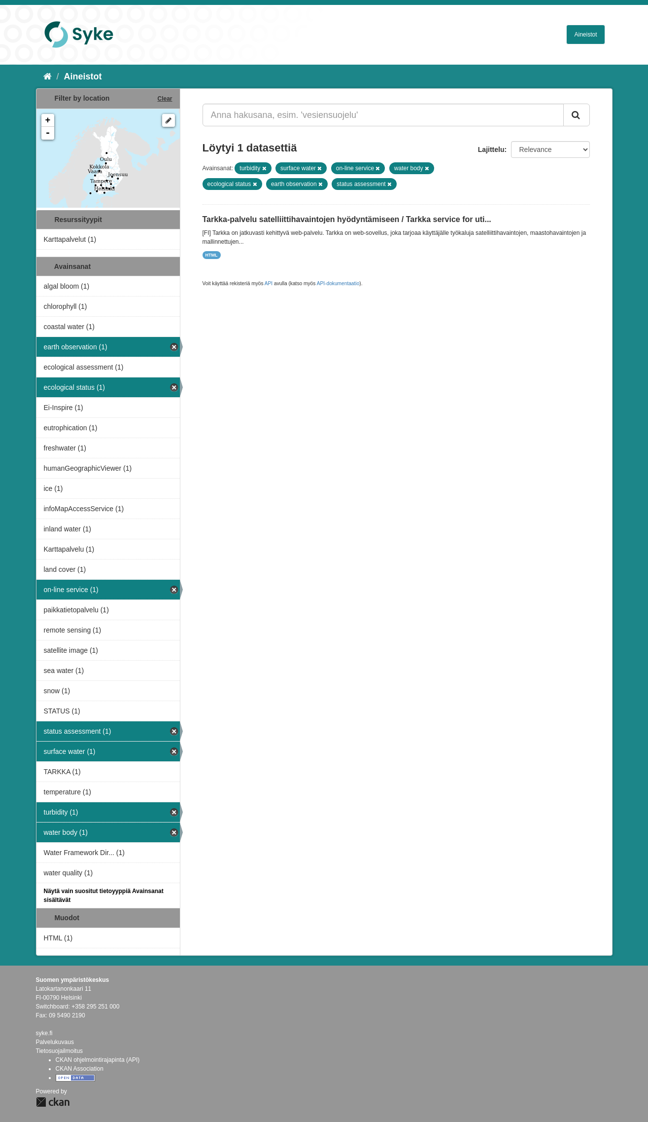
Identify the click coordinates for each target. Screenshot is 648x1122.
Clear (164, 98)
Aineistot (585, 34)
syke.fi (44, 1033)
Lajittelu (491, 149)
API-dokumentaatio (338, 283)
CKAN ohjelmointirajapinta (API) (98, 1059)
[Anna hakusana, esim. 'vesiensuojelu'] (383, 115)
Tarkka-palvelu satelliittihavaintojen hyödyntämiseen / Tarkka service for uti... (347, 219)
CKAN (52, 1102)
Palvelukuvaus (55, 1042)
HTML (211, 255)
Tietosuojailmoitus (59, 1050)
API (269, 283)
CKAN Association (79, 1068)
